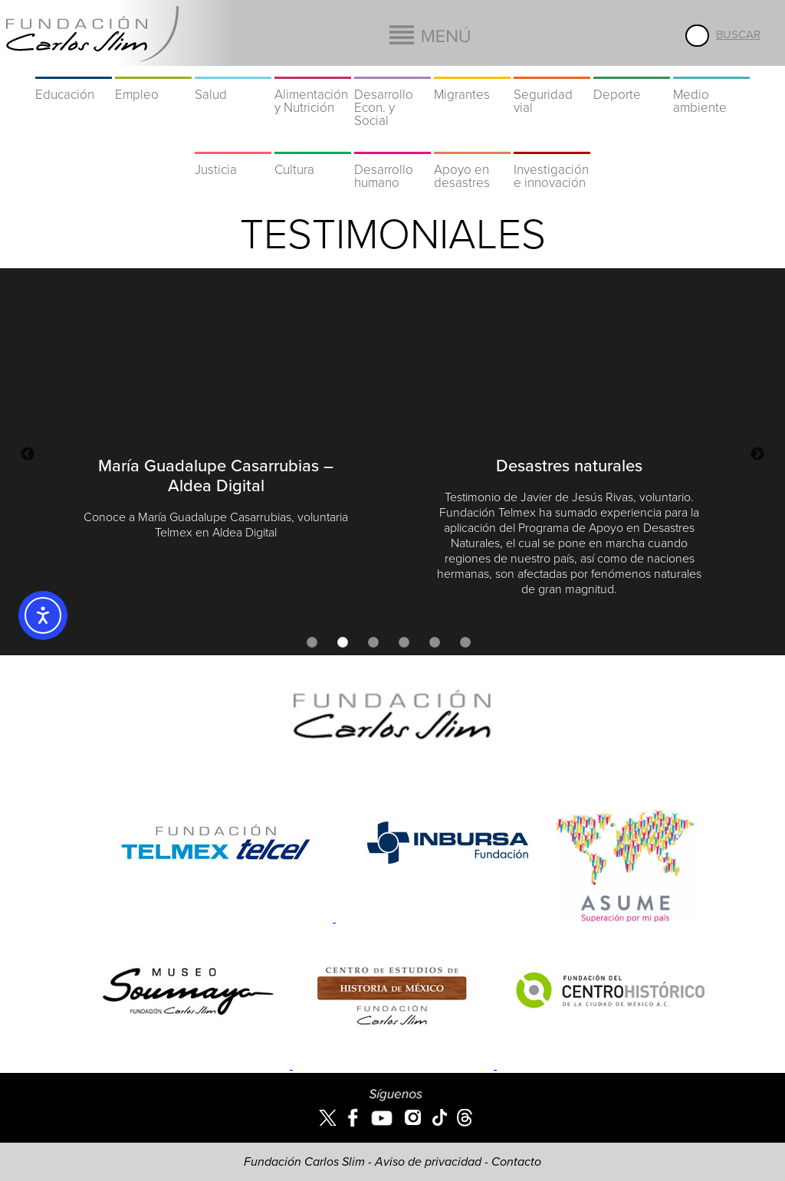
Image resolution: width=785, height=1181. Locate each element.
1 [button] (312, 643)
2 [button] (342, 643)
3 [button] (373, 643)
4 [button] (404, 643)
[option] (215, 415)
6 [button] (465, 643)
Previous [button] (27, 454)
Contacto (516, 1162)
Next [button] (757, 454)
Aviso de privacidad (428, 1162)
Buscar (738, 34)
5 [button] (434, 643)
